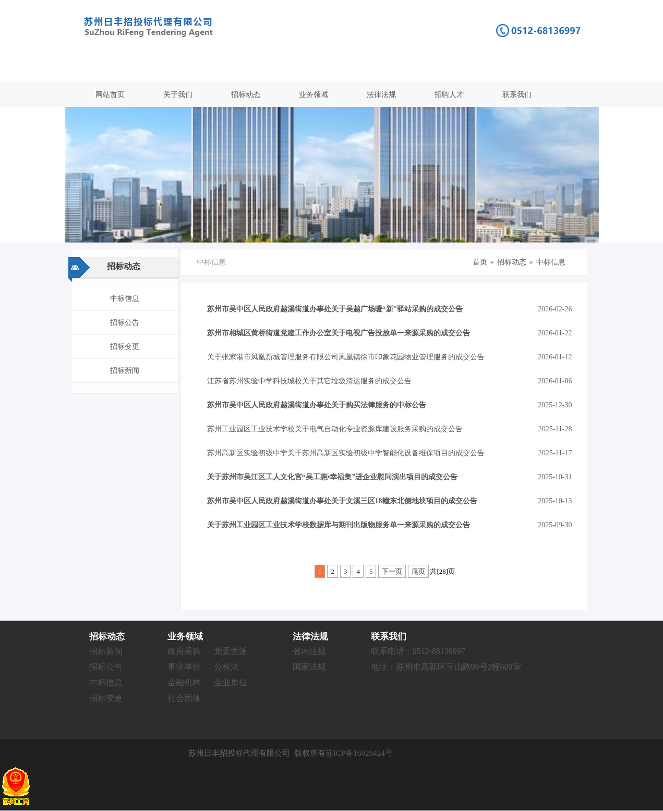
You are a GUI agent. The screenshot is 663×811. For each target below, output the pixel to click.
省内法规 (309, 651)
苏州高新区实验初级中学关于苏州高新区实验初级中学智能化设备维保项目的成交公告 (346, 453)
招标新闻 (124, 370)
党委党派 (230, 651)
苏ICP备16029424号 (359, 752)
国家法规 (309, 666)
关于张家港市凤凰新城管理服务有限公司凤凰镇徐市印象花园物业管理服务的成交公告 (346, 357)
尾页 (418, 571)
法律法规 (381, 95)
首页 (480, 262)
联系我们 (517, 95)
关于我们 (177, 95)
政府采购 (184, 651)
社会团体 (184, 698)
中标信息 (124, 298)
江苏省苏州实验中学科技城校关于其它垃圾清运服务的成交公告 (309, 381)
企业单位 (230, 682)
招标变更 (124, 346)
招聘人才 (449, 95)
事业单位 (184, 666)
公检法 (226, 666)
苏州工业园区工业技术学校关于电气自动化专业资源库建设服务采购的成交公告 (335, 429)
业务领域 (313, 95)
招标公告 (124, 322)
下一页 (392, 571)
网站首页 (110, 95)
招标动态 (245, 95)
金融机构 (184, 682)
